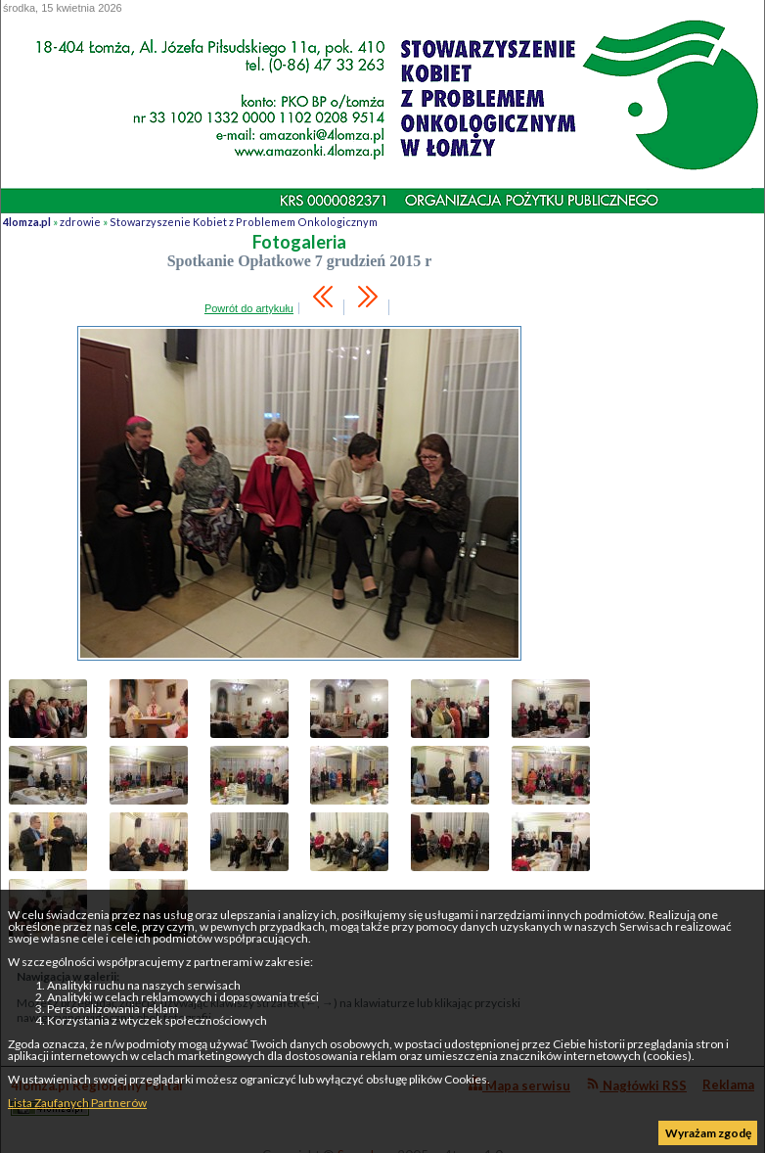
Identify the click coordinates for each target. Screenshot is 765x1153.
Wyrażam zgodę (708, 1133)
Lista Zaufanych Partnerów (77, 1102)
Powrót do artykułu (248, 308)
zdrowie (80, 221)
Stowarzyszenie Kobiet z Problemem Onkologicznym (244, 221)
